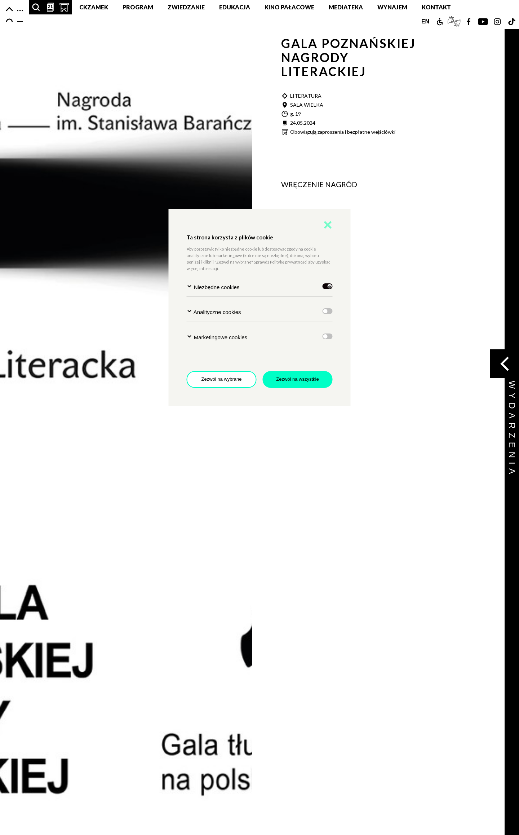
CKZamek (93, 7)
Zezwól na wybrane (221, 379)
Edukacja (234, 7)
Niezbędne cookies (213, 286)
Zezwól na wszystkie (297, 379)
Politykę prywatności (289, 262)
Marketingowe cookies (217, 336)
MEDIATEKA (346, 7)
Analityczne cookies (214, 311)
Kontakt (436, 7)
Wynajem (392, 7)
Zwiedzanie (186, 7)
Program (138, 7)
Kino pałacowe (289, 7)
